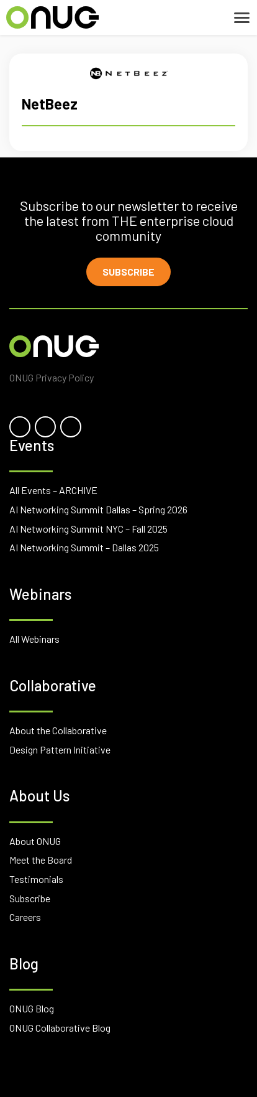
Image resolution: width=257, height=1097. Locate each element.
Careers (25, 917)
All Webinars (34, 639)
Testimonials (36, 879)
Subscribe (128, 272)
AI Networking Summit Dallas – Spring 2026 (98, 509)
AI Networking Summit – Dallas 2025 (84, 547)
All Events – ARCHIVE (53, 490)
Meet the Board (40, 860)
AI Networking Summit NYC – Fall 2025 (88, 528)
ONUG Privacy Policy (51, 377)
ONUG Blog (31, 1008)
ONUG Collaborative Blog (59, 1028)
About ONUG (35, 841)
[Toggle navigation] (242, 18)
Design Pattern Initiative (59, 749)
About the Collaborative (58, 730)
